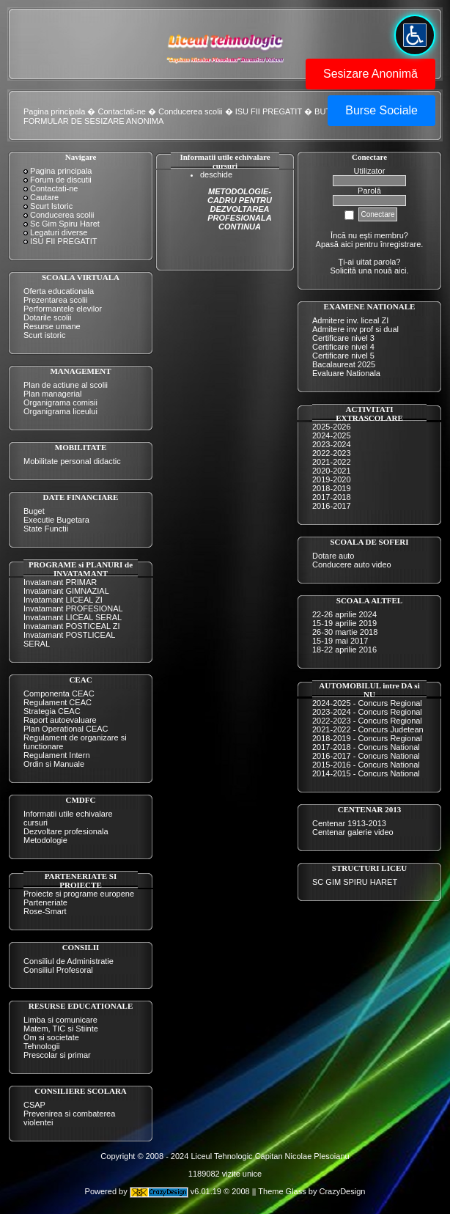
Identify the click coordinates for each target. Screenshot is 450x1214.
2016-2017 (331, 505)
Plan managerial (52, 393)
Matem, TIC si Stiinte (60, 1028)
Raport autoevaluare (60, 719)
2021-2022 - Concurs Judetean (368, 729)
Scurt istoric (44, 335)
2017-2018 (331, 497)
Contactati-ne (122, 111)
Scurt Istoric (51, 206)
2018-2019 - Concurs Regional (367, 738)
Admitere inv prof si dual (355, 329)
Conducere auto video (351, 564)
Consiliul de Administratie (68, 961)
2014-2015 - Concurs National (366, 773)
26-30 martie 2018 (344, 632)
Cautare (44, 197)
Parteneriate (45, 902)
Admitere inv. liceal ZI (350, 320)
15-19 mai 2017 (340, 640)
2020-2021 (331, 470)
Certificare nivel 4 (343, 346)
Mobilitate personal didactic (72, 461)
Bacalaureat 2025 (343, 364)
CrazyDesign (342, 1191)
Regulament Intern (56, 755)
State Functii (45, 528)
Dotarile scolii (47, 317)
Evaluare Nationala (346, 373)
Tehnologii (41, 1046)
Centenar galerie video (353, 832)
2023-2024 (331, 444)
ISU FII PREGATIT (268, 111)
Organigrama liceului (60, 411)
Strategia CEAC (52, 711)
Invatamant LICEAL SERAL (72, 617)
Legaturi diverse (58, 232)
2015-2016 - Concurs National (366, 764)
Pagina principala (54, 111)
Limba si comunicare (60, 1019)
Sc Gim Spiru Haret (65, 223)
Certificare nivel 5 (343, 355)
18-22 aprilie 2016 (344, 649)
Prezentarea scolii (55, 299)
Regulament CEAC (57, 702)
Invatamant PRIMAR (60, 582)
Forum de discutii (61, 179)
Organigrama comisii (60, 402)
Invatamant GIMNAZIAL (66, 590)
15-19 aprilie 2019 (344, 623)
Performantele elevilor (62, 308)
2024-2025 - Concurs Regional (367, 703)
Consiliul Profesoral (58, 969)
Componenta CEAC (59, 693)
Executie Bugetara (56, 519)
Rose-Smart (45, 911)
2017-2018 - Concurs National (366, 747)
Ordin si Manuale (53, 763)
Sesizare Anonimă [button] (370, 73)
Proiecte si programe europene (78, 893)
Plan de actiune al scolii (65, 384)
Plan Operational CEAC (65, 728)
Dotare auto (333, 555)
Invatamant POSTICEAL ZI (71, 626)
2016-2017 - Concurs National (366, 755)
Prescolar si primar (57, 1055)
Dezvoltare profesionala (65, 831)
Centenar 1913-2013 (349, 823)
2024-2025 (331, 435)
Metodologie (45, 840)
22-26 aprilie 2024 (344, 614)
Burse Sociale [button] (381, 110)
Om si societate (51, 1037)
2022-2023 (331, 453)
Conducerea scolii (190, 111)
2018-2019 (331, 488)
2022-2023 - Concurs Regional (367, 720)
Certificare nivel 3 (343, 338)
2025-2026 (331, 426)
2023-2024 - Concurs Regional (367, 711)
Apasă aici (334, 244)
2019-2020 (331, 479)
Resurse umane (52, 326)
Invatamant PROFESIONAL (73, 608)
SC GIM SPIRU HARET (354, 882)
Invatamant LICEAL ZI (63, 599)
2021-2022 (331, 461)
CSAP (34, 1104)
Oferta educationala (58, 291)
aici (400, 270)
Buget (34, 511)
